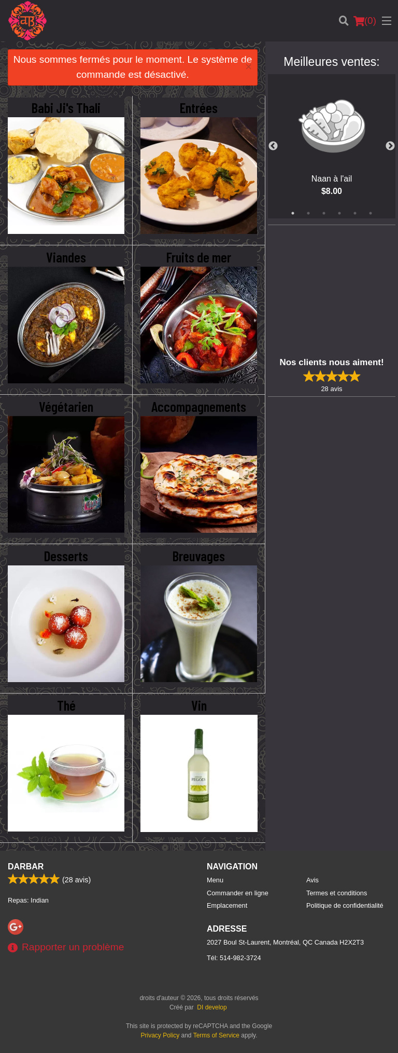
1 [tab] (293, 213)
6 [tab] (370, 213)
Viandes (66, 256)
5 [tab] (355, 213)
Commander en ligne (237, 893)
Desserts (66, 555)
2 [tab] (308, 213)
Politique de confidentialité (344, 905)
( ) (364, 21)
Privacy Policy (160, 1035)
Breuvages (199, 555)
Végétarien (66, 406)
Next (390, 146)
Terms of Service (216, 1035)
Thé (66, 705)
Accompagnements (198, 406)
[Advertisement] (332, 290)
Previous (273, 146)
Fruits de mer (198, 256)
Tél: (234, 958)
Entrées (199, 107)
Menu (215, 880)
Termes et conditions (336, 893)
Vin (199, 705)
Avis (312, 880)
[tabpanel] (332, 146)
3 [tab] (324, 213)
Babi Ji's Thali (66, 107)
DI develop (211, 1007)
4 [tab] (339, 213)
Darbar (26, 866)
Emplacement (227, 905)
